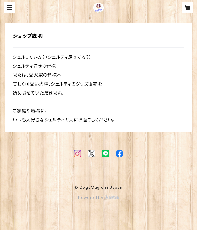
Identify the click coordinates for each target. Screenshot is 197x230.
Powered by (98, 197)
